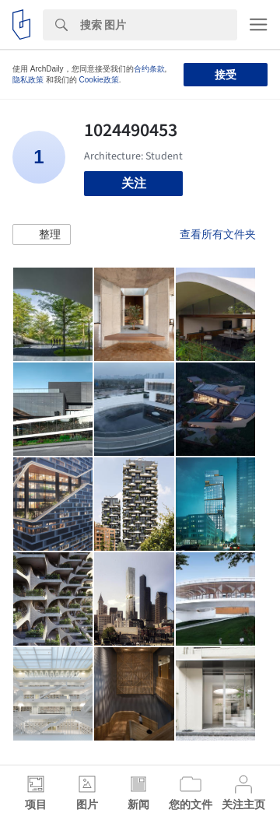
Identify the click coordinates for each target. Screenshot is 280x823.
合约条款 (149, 69)
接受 (225, 74)
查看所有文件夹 (218, 234)
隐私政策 (28, 79)
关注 (133, 183)
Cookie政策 (99, 79)
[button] (41, 235)
